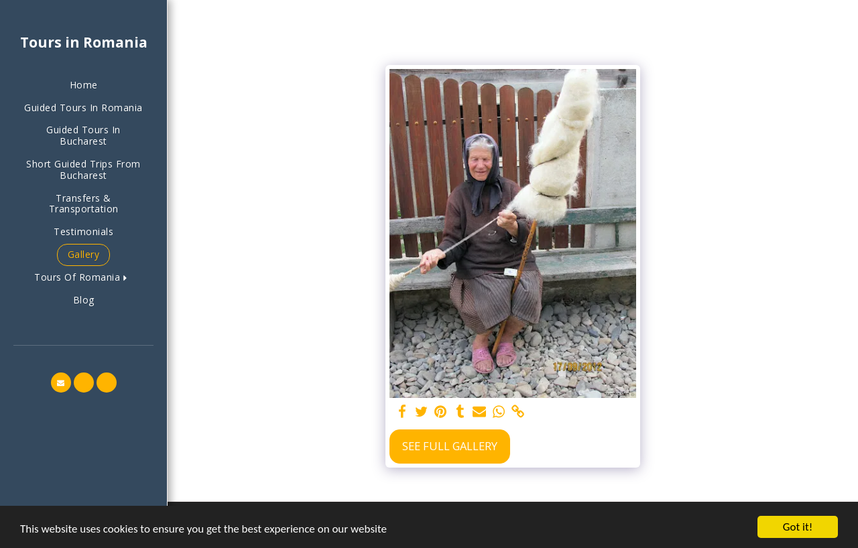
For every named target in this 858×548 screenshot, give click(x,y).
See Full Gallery (449, 446)
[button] (83, 278)
